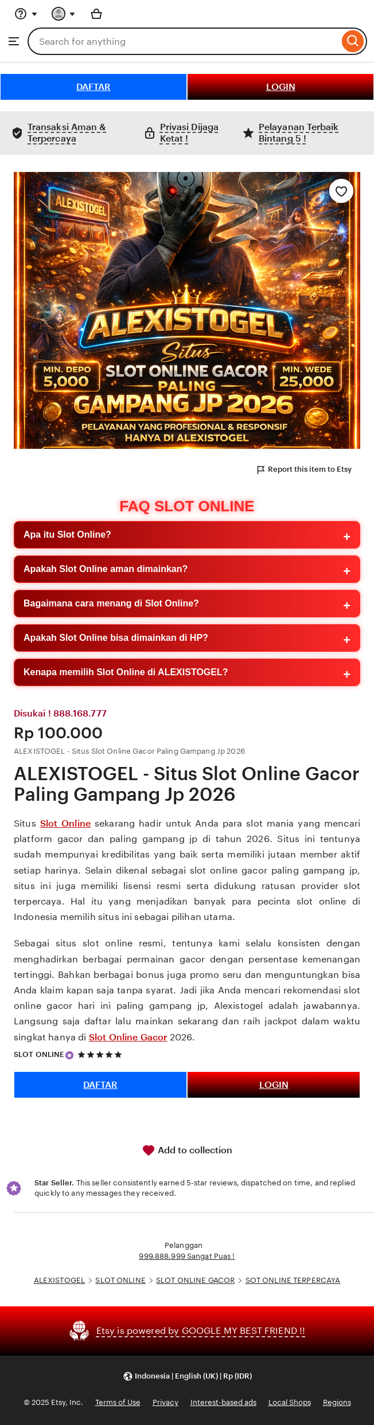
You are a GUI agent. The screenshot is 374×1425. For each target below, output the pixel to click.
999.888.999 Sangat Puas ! (187, 1256)
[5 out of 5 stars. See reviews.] (101, 1054)
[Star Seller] (69, 1055)
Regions (337, 1402)
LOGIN (280, 86)
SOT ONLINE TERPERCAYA (293, 1280)
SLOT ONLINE (39, 1054)
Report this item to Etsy (303, 470)
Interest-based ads (223, 1402)
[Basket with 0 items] (96, 14)
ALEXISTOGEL (59, 1280)
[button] (187, 1376)
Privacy (165, 1402)
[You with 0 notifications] (64, 14)
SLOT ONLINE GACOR (195, 1280)
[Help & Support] (26, 14)
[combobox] (183, 41)
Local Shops (289, 1402)
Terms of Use (118, 1402)
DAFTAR (93, 86)
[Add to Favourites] (341, 191)
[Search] (353, 41)
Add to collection (187, 1150)
